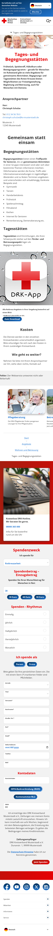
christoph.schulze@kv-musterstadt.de (21, 117)
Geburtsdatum (10, 745)
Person (19, 664)
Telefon (8, 754)
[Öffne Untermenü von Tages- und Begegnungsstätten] (26, 27)
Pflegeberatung (16, 417)
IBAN (7, 804)
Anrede (7, 683)
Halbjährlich (11, 631)
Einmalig (9, 614)
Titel (6, 692)
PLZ (6, 727)
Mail (6, 762)
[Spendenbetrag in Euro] (26, 590)
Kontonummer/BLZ (25, 796)
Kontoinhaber (10, 778)
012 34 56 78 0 (13, 114)
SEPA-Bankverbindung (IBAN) (25, 789)
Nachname (9, 709)
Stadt (7, 736)
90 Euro (40, 597)
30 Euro (13, 597)
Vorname (8, 701)
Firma (32, 664)
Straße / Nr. (9, 718)
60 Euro (26, 597)
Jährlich (8, 622)
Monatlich (10, 647)
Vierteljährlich (12, 639)
